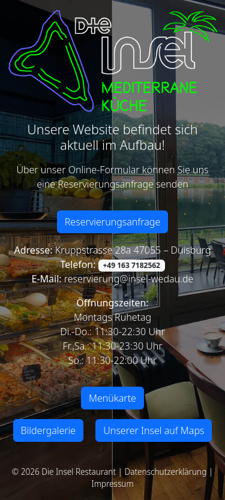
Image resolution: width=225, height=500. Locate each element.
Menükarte (112, 398)
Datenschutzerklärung (166, 471)
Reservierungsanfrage (113, 221)
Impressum (112, 483)
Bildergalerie (48, 430)
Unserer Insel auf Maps (153, 430)
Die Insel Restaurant (78, 471)
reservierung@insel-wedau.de (128, 278)
